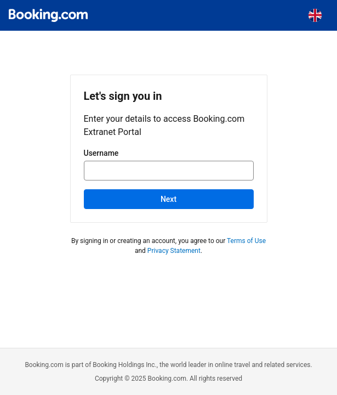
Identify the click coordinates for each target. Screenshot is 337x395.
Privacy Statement (174, 251)
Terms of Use (246, 241)
